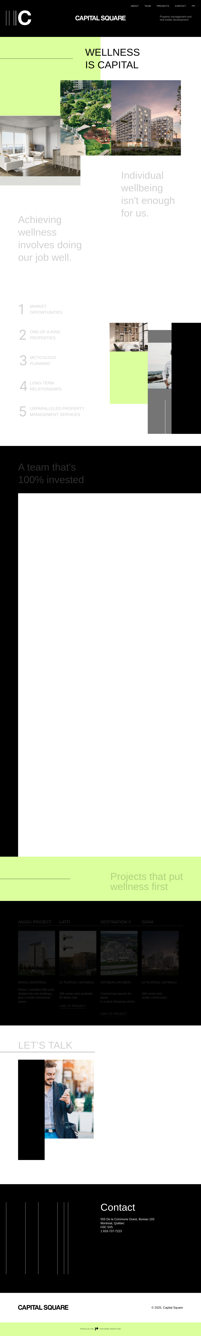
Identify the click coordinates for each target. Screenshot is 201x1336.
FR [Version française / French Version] (193, 6)
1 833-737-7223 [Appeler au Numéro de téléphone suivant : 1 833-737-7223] (111, 1231)
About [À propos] (135, 6)
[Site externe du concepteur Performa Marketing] (100, 1329)
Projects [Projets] (163, 6)
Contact (180, 6)
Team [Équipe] (148, 6)
